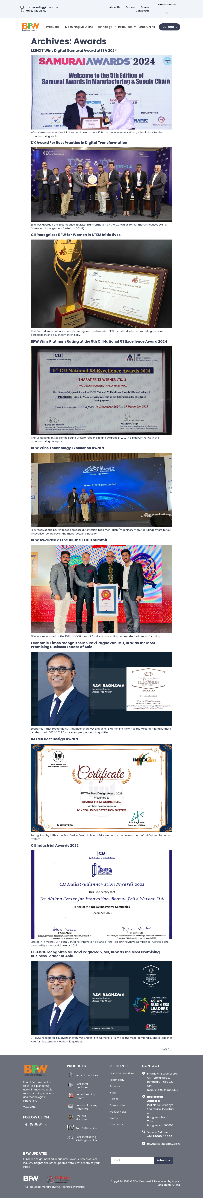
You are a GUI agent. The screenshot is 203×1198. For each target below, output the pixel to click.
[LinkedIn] (31, 1124)
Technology (106, 27)
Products (54, 27)
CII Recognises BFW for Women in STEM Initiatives (75, 234)
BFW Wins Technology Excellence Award (67, 447)
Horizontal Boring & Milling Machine (86, 1138)
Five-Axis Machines (81, 1117)
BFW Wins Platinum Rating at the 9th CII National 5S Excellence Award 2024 (99, 341)
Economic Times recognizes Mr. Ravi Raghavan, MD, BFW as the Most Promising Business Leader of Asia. (93, 644)
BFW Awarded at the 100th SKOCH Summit (69, 540)
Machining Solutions (79, 27)
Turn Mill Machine (86, 1128)
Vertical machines (87, 1075)
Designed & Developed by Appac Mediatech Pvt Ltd (159, 1183)
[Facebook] (26, 1124)
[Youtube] (41, 1124)
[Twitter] (46, 1124)
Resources (127, 27)
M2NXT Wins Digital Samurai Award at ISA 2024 (74, 50)
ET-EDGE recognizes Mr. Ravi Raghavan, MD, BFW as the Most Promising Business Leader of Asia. (95, 954)
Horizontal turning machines (86, 1106)
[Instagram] (36, 1124)
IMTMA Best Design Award (54, 738)
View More (29, 1107)
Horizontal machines (82, 1085)
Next (167, 1049)
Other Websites (167, 8)
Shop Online (147, 27)
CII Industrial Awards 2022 (55, 845)
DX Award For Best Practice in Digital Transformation (79, 142)
